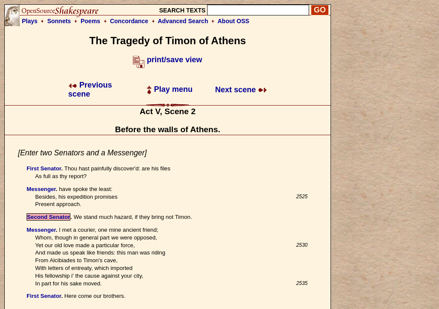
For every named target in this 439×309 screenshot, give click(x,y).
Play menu (169, 89)
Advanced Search (183, 21)
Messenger (41, 189)
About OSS (234, 21)
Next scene (241, 89)
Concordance (129, 21)
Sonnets (59, 21)
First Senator (44, 168)
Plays (30, 21)
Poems (90, 21)
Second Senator (48, 217)
